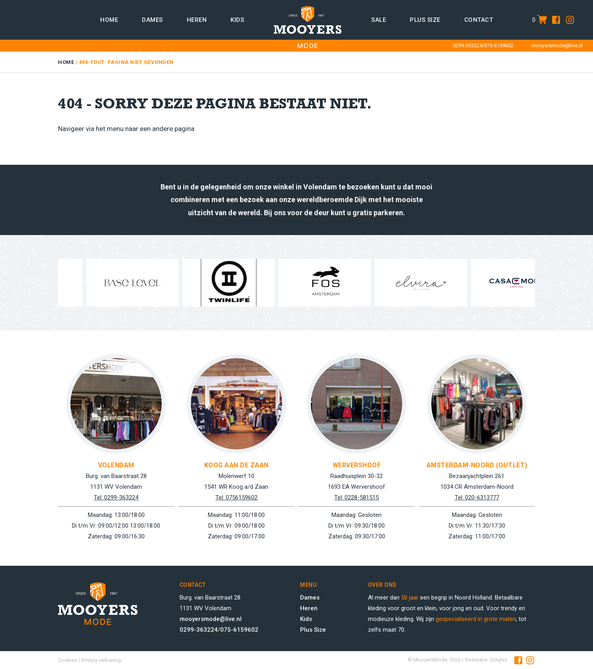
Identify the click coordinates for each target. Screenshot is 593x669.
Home (109, 19)
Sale (378, 19)
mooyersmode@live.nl (557, 45)
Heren (197, 19)
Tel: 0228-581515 (356, 497)
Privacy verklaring (101, 660)
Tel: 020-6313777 (477, 497)
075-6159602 (499, 45)
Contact (478, 19)
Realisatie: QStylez (486, 660)
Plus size (425, 19)
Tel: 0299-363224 (116, 497)
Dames (152, 19)
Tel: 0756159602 (236, 497)
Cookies (67, 660)
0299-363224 (467, 45)
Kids (237, 19)
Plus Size (313, 629)
